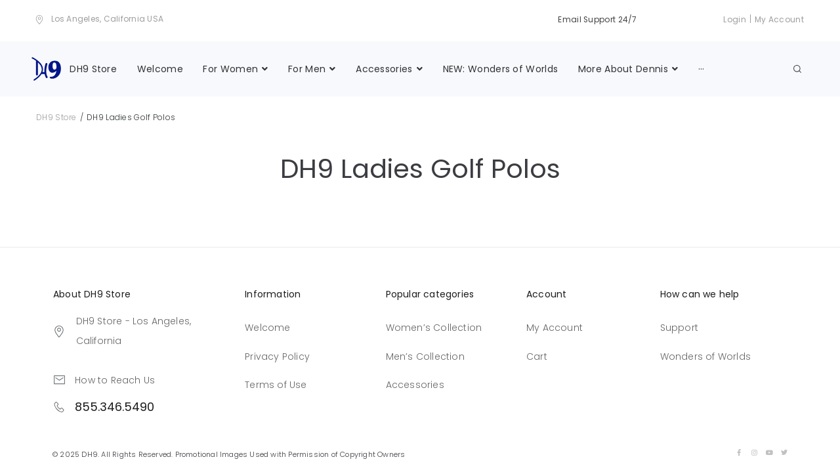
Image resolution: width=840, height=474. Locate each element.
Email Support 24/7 (597, 19)
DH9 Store (56, 117)
